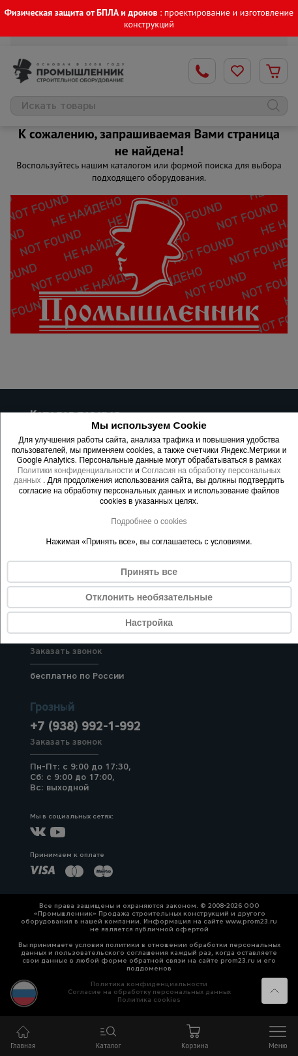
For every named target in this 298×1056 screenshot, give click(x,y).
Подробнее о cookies (148, 521)
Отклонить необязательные (149, 597)
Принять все (149, 572)
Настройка (149, 622)
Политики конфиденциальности (75, 470)
